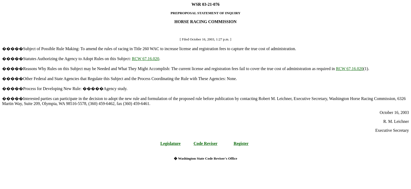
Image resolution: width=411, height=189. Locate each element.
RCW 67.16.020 (145, 58)
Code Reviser (206, 143)
